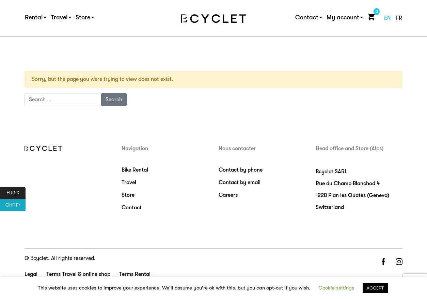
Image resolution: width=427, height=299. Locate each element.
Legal (31, 274)
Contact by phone (241, 170)
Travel (59, 17)
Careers (228, 195)
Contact (306, 17)
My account (343, 17)
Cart (369, 17)
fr (399, 18)
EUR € (16, 193)
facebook (383, 262)
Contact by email (239, 182)
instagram (399, 262)
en (387, 18)
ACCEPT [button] (375, 288)
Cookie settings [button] (336, 288)
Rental (34, 17)
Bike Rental (135, 170)
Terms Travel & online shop (78, 274)
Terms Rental (135, 274)
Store (83, 17)
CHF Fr (15, 205)
